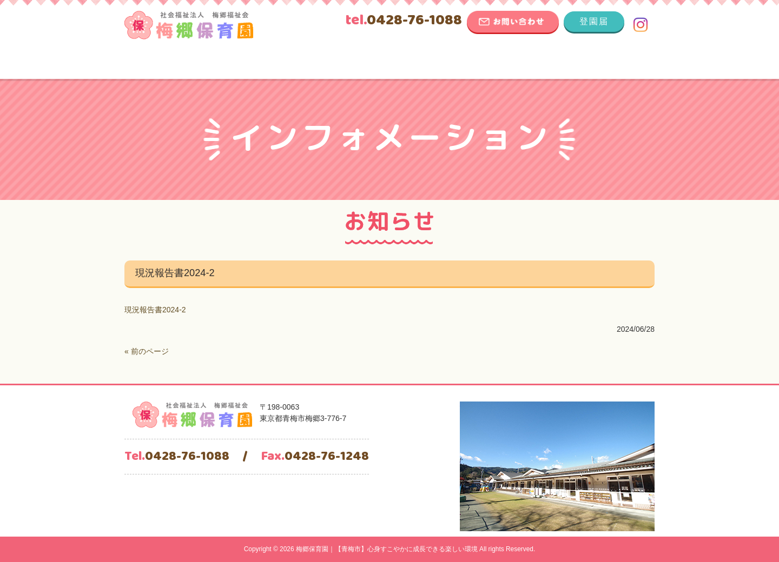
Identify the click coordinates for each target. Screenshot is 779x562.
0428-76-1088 (403, 20)
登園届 (594, 21)
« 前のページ (146, 351)
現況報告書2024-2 (155, 309)
